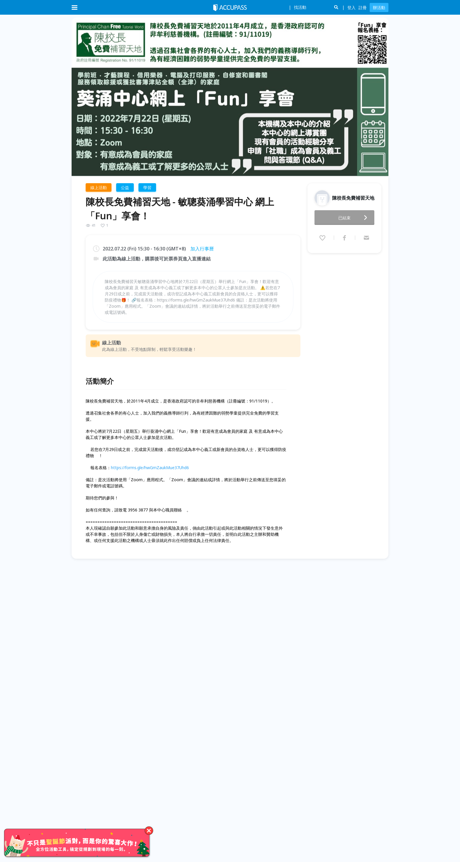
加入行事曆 (202, 248)
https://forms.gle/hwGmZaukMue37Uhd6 (150, 467)
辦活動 (379, 7)
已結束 (354, 217)
